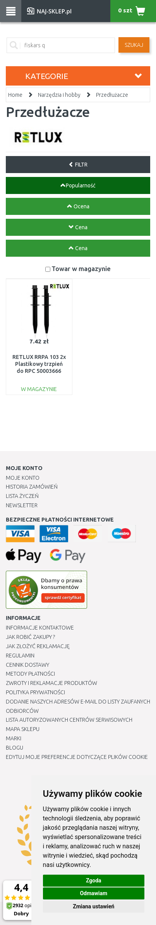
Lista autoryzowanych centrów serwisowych (69, 720)
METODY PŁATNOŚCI (30, 674)
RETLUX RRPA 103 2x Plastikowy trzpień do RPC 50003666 (39, 364)
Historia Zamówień (32, 487)
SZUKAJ (134, 45)
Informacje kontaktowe (40, 628)
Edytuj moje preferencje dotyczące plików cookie (77, 757)
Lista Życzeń (22, 496)
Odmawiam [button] (93, 893)
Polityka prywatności (35, 692)
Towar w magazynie (81, 268)
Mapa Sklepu (22, 729)
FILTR (78, 164)
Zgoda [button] (93, 880)
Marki (13, 738)
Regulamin (20, 655)
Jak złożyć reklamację (38, 646)
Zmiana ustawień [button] (93, 906)
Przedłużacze (112, 95)
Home (15, 95)
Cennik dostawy (27, 665)
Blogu (14, 748)
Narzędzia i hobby (59, 95)
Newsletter (22, 505)
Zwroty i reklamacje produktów (51, 683)
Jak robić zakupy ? (30, 637)
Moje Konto (22, 478)
